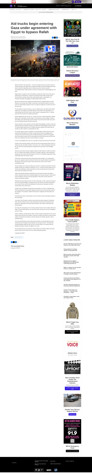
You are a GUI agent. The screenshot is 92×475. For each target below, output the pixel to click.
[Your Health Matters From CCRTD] (72, 211)
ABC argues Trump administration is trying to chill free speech (72, 276)
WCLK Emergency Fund (72, 449)
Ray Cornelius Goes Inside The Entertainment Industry (72, 382)
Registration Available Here (72, 78)
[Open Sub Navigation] (21, 12)
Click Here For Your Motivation (72, 197)
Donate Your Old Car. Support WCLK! (72, 413)
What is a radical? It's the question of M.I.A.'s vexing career (72, 271)
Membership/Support (54, 12)
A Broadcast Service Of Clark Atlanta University (41, 464)
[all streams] (78, 8)
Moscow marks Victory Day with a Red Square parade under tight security (72, 258)
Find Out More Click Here (72, 130)
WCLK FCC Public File (70, 463)
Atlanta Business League (72, 74)
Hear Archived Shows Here (72, 237)
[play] (11, 8)
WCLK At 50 (38, 12)
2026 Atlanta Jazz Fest (72, 104)
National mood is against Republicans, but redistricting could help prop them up (71, 265)
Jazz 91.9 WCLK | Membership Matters (46, 14)
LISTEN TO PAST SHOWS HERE (72, 391)
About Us (74, 12)
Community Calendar (28, 12)
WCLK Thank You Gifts (72, 325)
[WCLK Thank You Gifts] (72, 313)
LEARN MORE (72, 417)
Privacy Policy (52, 463)
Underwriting (65, 12)
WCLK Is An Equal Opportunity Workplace (40, 467)
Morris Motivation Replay (72, 187)
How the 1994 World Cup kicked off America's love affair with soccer (72, 247)
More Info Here (72, 108)
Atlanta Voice (72, 356)
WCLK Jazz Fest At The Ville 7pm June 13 (72, 43)
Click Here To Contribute (72, 453)
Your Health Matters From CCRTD (72, 223)
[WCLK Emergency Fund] (72, 434)
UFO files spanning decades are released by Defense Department (72, 288)
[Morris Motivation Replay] (72, 174)
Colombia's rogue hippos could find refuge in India (71, 300)
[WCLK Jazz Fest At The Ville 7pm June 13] (72, 30)
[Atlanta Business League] (72, 62)
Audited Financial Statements (55, 466)
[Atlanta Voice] (72, 346)
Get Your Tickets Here (72, 48)
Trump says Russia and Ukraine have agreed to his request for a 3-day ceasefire (72, 282)
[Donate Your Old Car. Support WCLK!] (72, 403)
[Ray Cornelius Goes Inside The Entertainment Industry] (72, 370)
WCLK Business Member (72, 126)
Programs (12, 12)
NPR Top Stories (18, 239)
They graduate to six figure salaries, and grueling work (70, 252)
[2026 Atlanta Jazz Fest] (72, 91)
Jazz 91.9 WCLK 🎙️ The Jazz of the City (72, 161)
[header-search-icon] (73, 3)
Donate (79, 3)
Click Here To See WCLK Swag (72, 334)
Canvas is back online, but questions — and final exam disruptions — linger (71, 294)
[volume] (15, 8)
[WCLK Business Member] (72, 118)
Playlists (18, 12)
